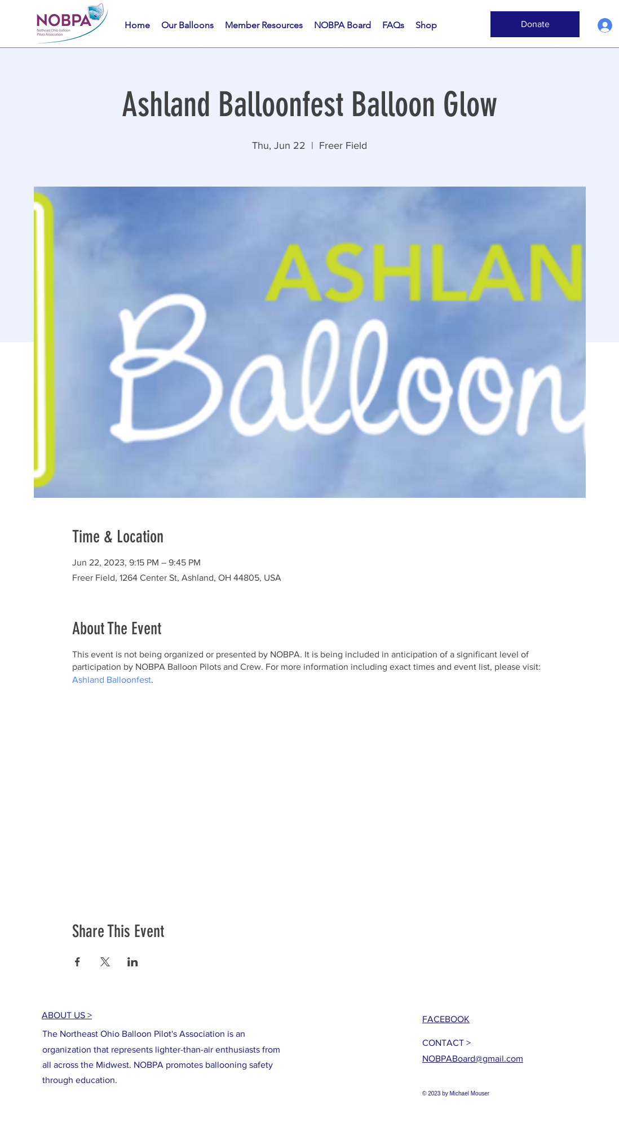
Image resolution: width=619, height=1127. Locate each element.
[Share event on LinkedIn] (132, 961)
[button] (535, 24)
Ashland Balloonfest (111, 679)
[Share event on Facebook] (77, 961)
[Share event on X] (105, 961)
